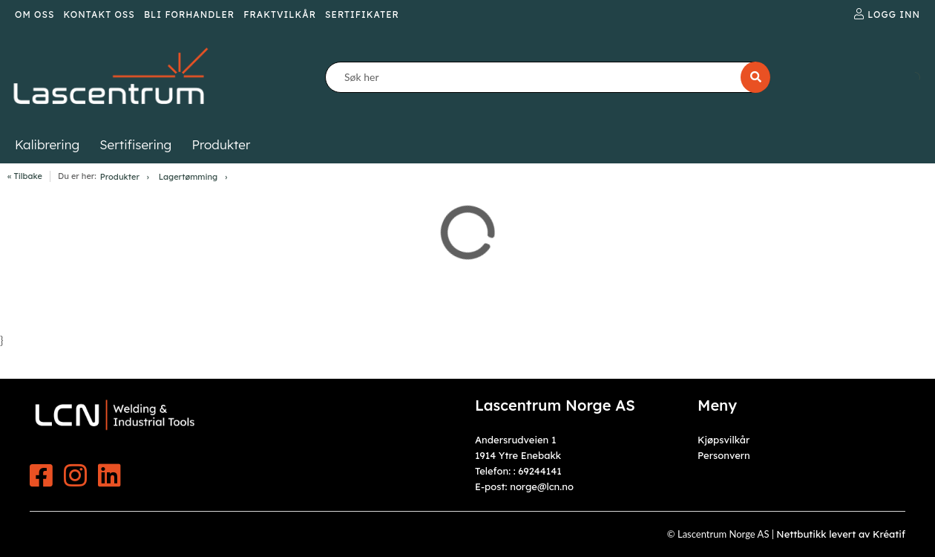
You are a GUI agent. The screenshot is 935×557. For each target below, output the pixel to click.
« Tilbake (24, 176)
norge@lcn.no (542, 486)
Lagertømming (188, 177)
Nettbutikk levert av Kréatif (840, 534)
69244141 (539, 471)
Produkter (120, 177)
